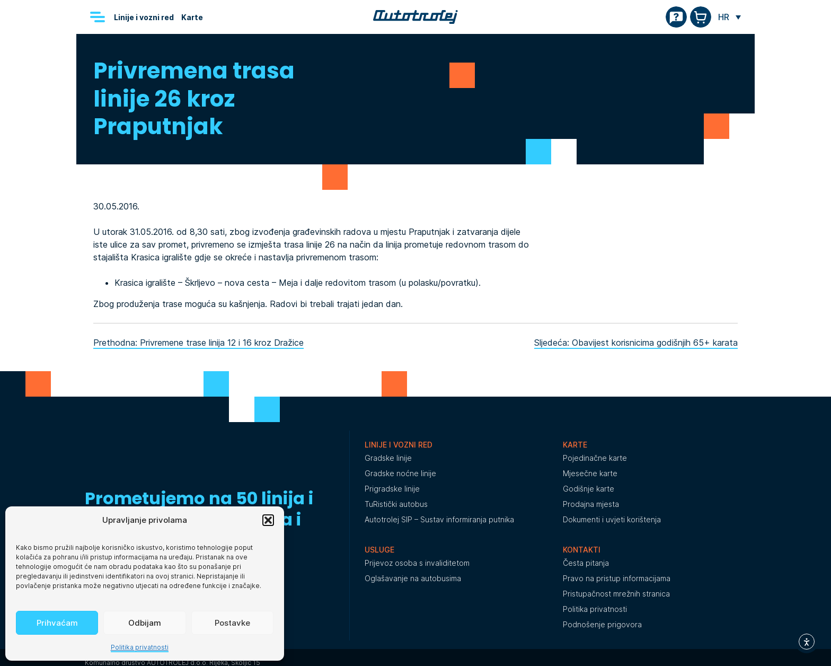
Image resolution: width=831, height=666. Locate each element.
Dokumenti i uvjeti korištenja (612, 519)
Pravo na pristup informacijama (616, 578)
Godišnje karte (588, 488)
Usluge (379, 549)
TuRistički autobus (396, 504)
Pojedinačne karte (595, 457)
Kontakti (581, 549)
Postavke (232, 623)
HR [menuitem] (723, 17)
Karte (192, 17)
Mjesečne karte (590, 473)
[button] (268, 520)
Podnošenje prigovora (602, 624)
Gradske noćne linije (400, 473)
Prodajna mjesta (591, 504)
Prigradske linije (392, 488)
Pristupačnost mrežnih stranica (616, 593)
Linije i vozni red (144, 17)
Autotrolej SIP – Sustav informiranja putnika (439, 519)
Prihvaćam (57, 623)
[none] (729, 17)
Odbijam (144, 623)
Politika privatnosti (140, 647)
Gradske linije (388, 457)
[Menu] (97, 16)
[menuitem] (729, 17)
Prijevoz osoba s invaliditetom (417, 562)
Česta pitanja (586, 562)
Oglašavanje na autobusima (413, 578)
